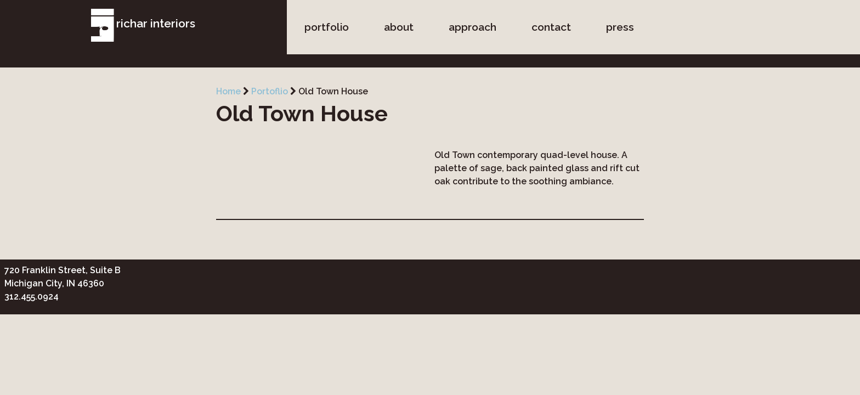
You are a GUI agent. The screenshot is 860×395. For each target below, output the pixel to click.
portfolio (326, 27)
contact (551, 27)
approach (472, 27)
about (399, 27)
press (620, 27)
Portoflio (269, 91)
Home (228, 91)
